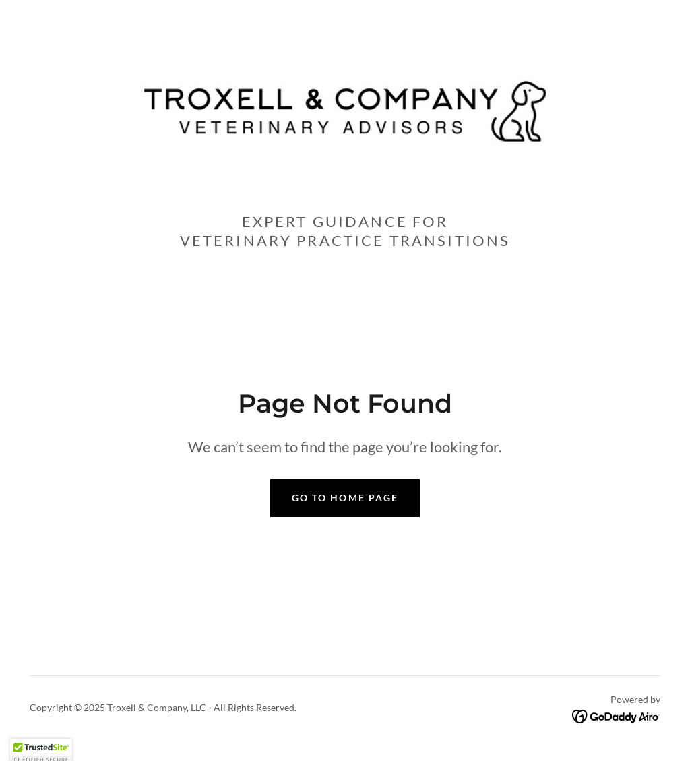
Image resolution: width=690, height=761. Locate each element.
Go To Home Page (345, 498)
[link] (345, 110)
